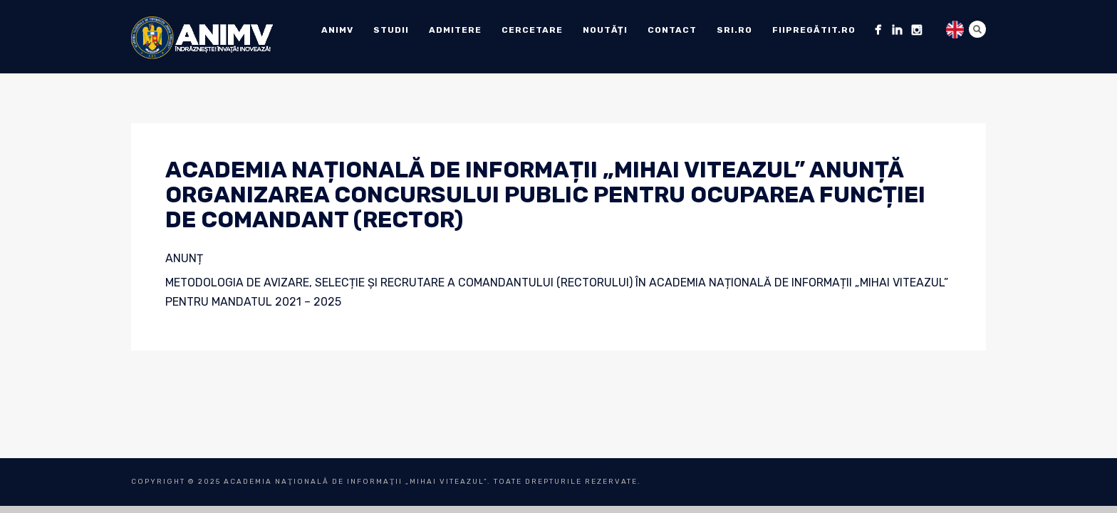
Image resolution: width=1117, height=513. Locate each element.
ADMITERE (455, 30)
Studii (391, 30)
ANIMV (337, 30)
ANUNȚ (184, 258)
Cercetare (532, 30)
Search (977, 29)
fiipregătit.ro (814, 30)
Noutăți (605, 30)
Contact (672, 30)
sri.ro (734, 30)
